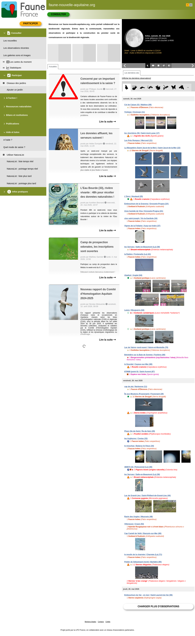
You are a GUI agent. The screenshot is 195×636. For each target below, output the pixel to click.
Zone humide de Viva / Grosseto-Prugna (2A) (143, 211)
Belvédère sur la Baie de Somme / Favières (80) (144, 355)
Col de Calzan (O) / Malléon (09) (138, 105)
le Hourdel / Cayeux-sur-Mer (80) (138, 364)
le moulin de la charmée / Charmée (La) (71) (143, 554)
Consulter (58, 14)
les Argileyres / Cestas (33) (135, 438)
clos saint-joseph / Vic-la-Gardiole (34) (140, 218)
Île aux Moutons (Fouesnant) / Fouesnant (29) (144, 394)
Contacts (101, 622)
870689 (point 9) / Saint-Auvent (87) (139, 372)
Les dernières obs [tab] (131, 73)
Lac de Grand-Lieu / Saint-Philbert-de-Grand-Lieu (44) (147, 495)
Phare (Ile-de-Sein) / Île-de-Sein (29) (139, 431)
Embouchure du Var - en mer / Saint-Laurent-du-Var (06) (148, 595)
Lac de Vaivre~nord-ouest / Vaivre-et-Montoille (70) (146, 347)
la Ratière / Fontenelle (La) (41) (137, 254)
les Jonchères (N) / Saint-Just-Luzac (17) (142, 133)
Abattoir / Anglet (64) (133, 275)
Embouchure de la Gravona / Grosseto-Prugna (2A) (146, 204)
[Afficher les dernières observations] (136, 78)
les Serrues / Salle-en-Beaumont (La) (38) (142, 247)
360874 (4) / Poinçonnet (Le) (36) (138, 467)
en (191, 5)
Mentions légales (90, 622)
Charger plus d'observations (158, 606)
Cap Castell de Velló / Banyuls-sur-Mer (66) (142, 533)
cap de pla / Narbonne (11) (135, 386)
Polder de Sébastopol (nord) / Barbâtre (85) (143, 562)
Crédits (107, 622)
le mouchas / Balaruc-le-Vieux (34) (139, 446)
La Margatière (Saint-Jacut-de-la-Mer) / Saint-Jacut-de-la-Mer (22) (152, 148)
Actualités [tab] (53, 67)
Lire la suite (107, 121)
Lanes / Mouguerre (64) (134, 310)
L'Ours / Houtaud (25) (133, 196)
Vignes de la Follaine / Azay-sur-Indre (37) (142, 226)
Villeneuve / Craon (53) (134, 524)
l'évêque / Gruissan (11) (134, 112)
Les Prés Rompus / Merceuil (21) (138, 140)
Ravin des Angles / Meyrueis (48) (138, 517)
